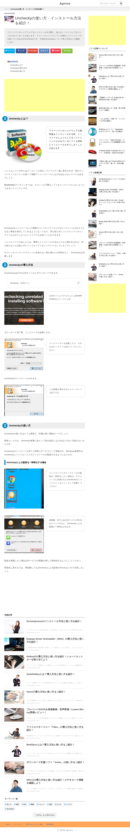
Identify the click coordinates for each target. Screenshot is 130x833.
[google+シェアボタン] (32, 51)
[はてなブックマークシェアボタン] (44, 51)
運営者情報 (49, 824)
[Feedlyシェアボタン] (67, 51)
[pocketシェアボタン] (55, 51)
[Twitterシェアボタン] (9, 51)
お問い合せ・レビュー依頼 (34, 824)
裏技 (49, 804)
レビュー (41, 804)
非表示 (14, 62)
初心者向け (10, 809)
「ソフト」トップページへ (45, 815)
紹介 (24, 804)
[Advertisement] (44, 95)
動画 (16, 804)
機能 (31, 804)
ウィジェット (18, 824)
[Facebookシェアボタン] (21, 51)
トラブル (68, 804)
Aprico (65, 3)
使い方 (8, 804)
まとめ (58, 804)
